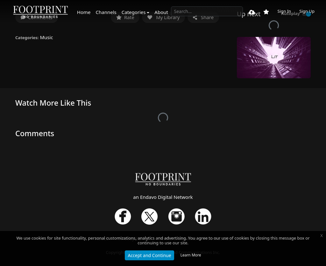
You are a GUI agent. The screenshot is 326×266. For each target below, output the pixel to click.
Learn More (191, 255)
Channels (106, 12)
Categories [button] (134, 12)
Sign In (284, 11)
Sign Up (307, 11)
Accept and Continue (149, 255)
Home (84, 12)
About (161, 12)
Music (46, 37)
